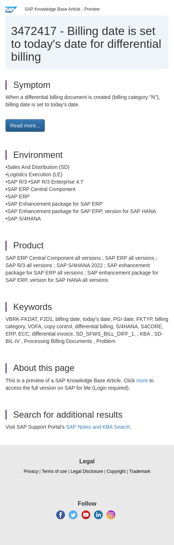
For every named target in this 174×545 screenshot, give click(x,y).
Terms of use (54, 471)
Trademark (140, 471)
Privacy (31, 471)
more (142, 380)
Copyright (116, 471)
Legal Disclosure (86, 471)
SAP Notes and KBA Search (98, 427)
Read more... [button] (25, 125)
